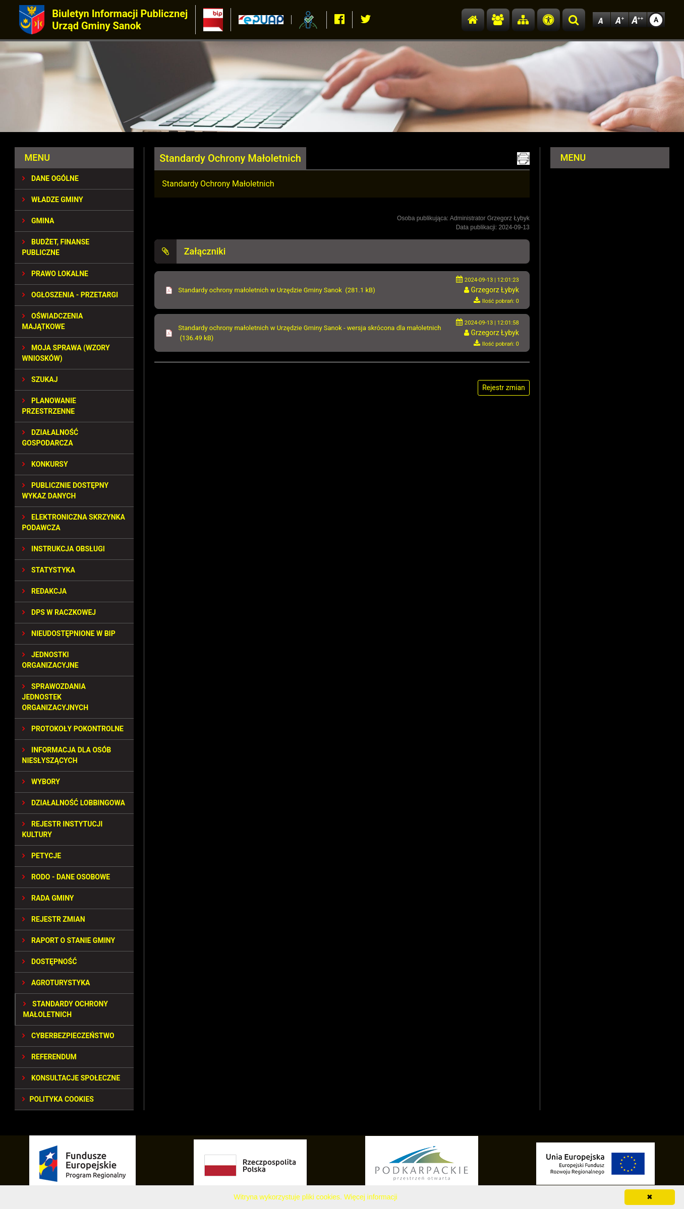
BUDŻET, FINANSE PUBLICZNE (56, 247)
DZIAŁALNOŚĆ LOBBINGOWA (73, 803)
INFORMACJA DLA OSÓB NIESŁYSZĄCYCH (66, 755)
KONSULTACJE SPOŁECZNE (71, 1078)
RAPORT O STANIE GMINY (69, 940)
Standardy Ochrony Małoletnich (65, 1009)
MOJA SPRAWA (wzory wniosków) (66, 353)
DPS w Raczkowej (59, 612)
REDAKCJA (44, 591)
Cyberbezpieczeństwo (68, 1036)
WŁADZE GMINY (52, 200)
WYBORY (41, 782)
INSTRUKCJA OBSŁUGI (63, 549)
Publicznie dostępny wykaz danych (65, 490)
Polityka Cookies (58, 1099)
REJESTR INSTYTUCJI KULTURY (62, 829)
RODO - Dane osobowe (66, 877)
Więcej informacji (370, 1197)
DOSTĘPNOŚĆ (49, 962)
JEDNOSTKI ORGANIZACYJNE (50, 660)
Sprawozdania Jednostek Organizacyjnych (55, 697)
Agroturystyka (56, 983)
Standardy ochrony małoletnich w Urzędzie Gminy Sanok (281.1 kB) (276, 290)
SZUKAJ (40, 379)
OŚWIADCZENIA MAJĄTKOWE (52, 321)
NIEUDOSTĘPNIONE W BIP (69, 633)
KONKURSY (45, 464)
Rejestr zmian (53, 919)
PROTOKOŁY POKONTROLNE (73, 729)
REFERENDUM (49, 1057)
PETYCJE (42, 856)
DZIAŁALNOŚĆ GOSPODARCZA (50, 437)
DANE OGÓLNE (50, 178)
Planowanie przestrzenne (49, 406)
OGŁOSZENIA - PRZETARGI (70, 295)
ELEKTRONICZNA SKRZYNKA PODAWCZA (73, 522)
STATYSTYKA (48, 570)
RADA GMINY (48, 898)
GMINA (38, 221)
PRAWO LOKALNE (55, 274)
